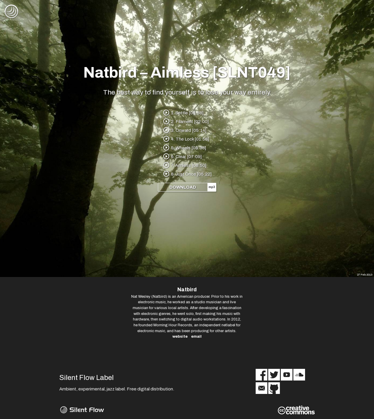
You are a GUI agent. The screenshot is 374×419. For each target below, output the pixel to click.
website (180, 336)
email (196, 336)
